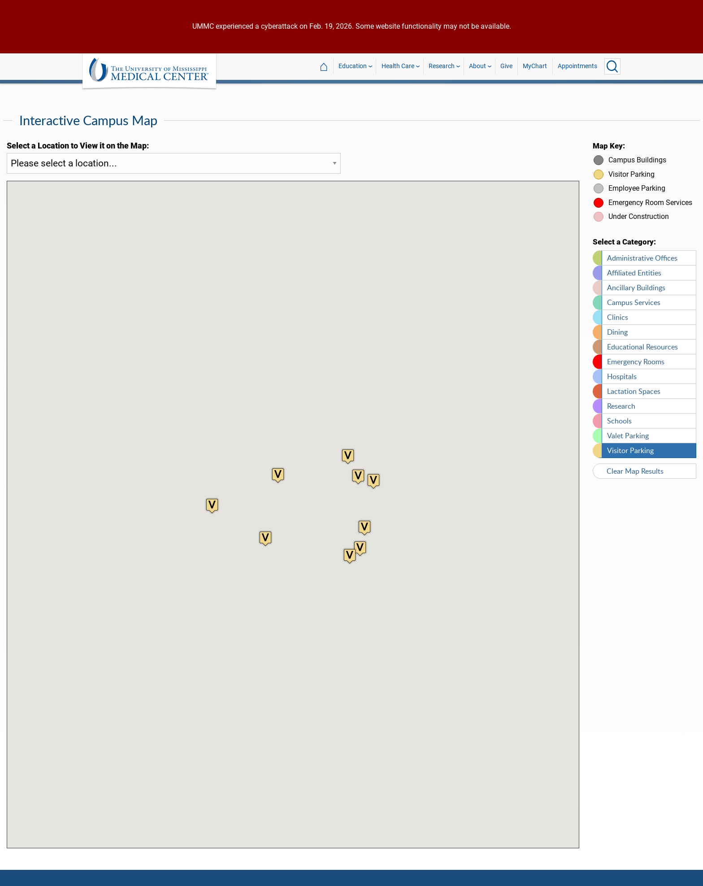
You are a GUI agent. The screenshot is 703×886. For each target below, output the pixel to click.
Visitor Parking (630, 445)
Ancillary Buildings (636, 282)
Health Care (398, 66)
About (477, 66)
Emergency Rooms (635, 356)
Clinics (617, 312)
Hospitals (622, 371)
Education (352, 66)
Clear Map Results (635, 466)
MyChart (535, 66)
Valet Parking (628, 430)
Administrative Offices (642, 253)
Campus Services (633, 297)
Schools (619, 415)
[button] (360, 543)
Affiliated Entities (634, 267)
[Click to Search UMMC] (612, 66)
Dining (617, 327)
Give (506, 66)
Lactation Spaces (633, 386)
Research (442, 66)
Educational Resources (642, 341)
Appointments (577, 66)
